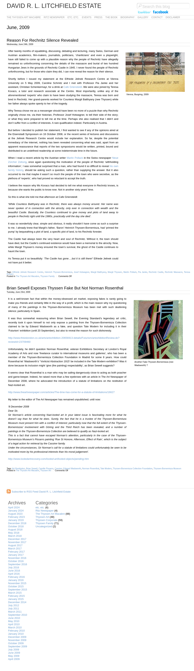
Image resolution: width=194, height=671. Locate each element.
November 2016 (17, 558)
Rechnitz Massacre (174, 272)
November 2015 (17, 583)
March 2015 (15, 592)
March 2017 (15, 548)
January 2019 (16, 520)
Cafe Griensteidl (72, 86)
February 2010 (16, 630)
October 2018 (16, 526)
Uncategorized (43, 526)
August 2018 (15, 529)
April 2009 (14, 659)
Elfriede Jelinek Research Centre (27, 272)
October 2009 (16, 643)
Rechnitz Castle (156, 272)
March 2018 (15, 535)
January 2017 (16, 554)
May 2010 (13, 621)
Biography (127, 17)
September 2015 (17, 589)
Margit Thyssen (115, 272)
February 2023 (16, 516)
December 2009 (17, 636)
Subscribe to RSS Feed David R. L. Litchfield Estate (41, 491)
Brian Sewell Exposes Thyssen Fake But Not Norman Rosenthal (65, 288)
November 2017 (17, 542)
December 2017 (17, 539)
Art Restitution (18, 468)
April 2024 (14, 507)
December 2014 (17, 602)
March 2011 (15, 611)
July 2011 (13, 608)
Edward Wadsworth (72, 468)
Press (98, 17)
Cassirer (58, 468)
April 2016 (14, 573)
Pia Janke (142, 272)
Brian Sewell (31, 468)
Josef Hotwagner (81, 272)
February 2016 (16, 576)
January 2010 (16, 633)
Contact (157, 17)
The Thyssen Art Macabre (24, 17)
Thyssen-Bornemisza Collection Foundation (132, 468)
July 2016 (13, 567)
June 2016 (14, 570)
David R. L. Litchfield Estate (54, 5)
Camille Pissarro (46, 468)
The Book (111, 17)
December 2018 (17, 523)
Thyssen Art (45, 470)
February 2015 (16, 595)
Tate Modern (106, 468)
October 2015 (16, 586)
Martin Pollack (75, 157)
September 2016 (17, 564)
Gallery (143, 17)
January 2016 (16, 580)
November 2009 (17, 640)
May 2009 (13, 655)
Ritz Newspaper (54, 17)
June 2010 (14, 618)
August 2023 (15, 513)
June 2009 (14, 652)
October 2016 (16, 561)
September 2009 (17, 646)
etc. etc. (73, 17)
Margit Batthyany (98, 272)
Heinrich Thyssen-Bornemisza (58, 272)
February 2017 (16, 551)
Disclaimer (173, 17)
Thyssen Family (47, 276)
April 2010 (14, 624)
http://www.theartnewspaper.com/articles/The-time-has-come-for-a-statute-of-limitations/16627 (61, 392)
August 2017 (15, 545)
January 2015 (16, 599)
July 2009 (13, 649)
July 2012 (13, 605)
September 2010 (17, 614)
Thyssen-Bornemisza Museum (167, 468)
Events (86, 17)
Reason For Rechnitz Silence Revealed (42, 40)
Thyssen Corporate (46, 520)
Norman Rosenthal (90, 468)
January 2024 (16, 510)
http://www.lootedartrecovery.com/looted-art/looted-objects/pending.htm (48, 458)
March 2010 (15, 627)
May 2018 (13, 532)
